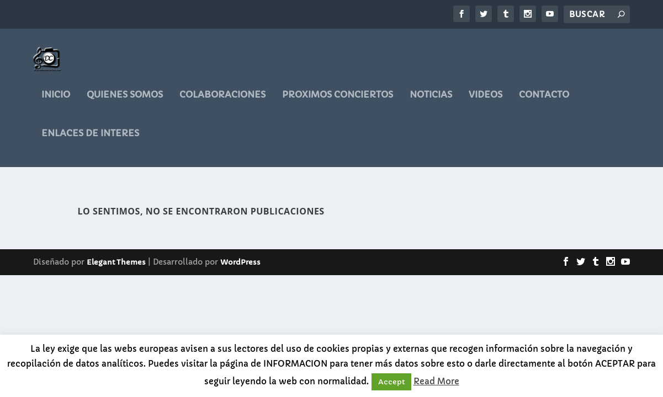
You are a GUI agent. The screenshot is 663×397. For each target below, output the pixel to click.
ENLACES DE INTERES (90, 141)
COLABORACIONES (222, 102)
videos (485, 102)
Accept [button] (391, 382)
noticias (431, 102)
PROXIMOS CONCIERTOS (337, 102)
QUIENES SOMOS (125, 102)
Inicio (55, 102)
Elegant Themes (116, 263)
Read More (436, 381)
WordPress (240, 263)
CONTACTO (544, 102)
